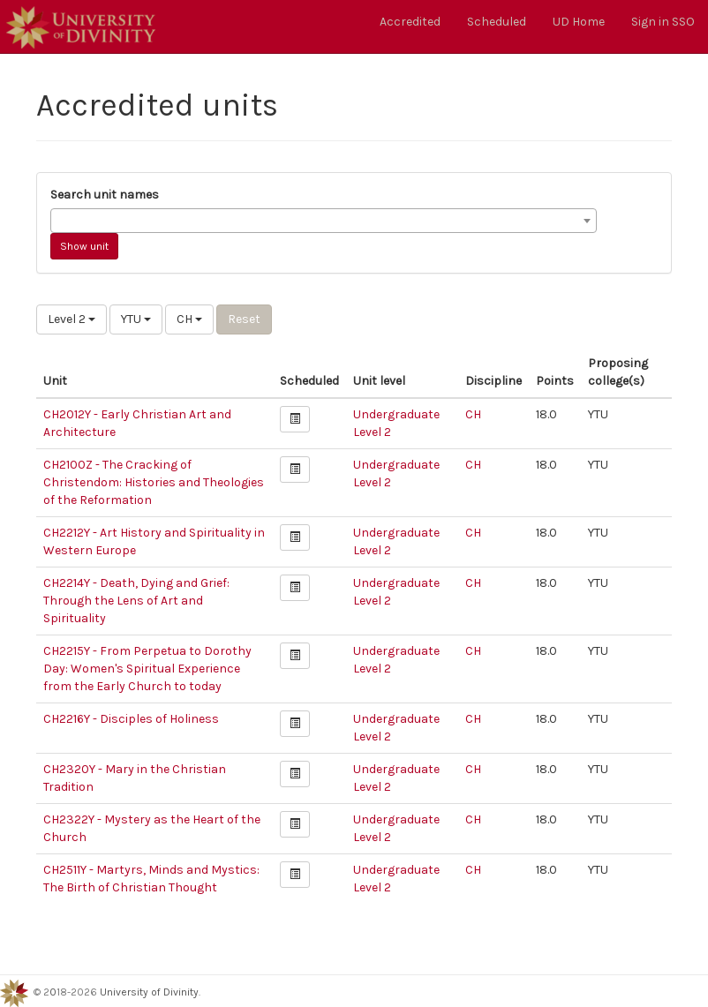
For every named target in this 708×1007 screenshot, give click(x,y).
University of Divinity (149, 992)
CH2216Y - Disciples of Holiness (131, 718)
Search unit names (104, 194)
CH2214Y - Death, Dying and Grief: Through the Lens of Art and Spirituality (136, 600)
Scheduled (496, 21)
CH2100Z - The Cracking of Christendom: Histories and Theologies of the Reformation (153, 482)
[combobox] (323, 220)
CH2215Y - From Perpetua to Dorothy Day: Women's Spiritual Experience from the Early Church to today (147, 668)
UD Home (579, 21)
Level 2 (71, 319)
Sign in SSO (663, 21)
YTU (136, 319)
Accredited (410, 21)
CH (189, 319)
